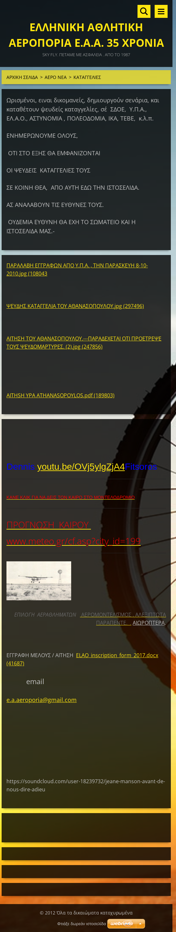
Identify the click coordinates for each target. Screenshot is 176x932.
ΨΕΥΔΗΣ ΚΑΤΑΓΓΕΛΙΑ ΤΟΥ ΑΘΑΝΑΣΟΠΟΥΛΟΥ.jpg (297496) (75, 306)
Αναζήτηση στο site (144, 11)
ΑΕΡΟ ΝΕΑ (56, 77)
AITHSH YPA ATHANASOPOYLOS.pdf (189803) (60, 395)
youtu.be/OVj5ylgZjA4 (81, 467)
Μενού (161, 11)
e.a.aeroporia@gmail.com (41, 700)
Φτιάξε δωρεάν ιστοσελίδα (81, 923)
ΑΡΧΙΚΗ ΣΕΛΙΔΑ (22, 77)
